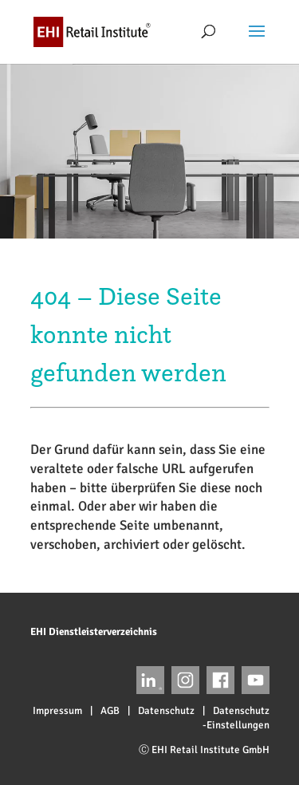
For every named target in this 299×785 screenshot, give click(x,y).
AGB (110, 710)
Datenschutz (166, 710)
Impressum (57, 710)
